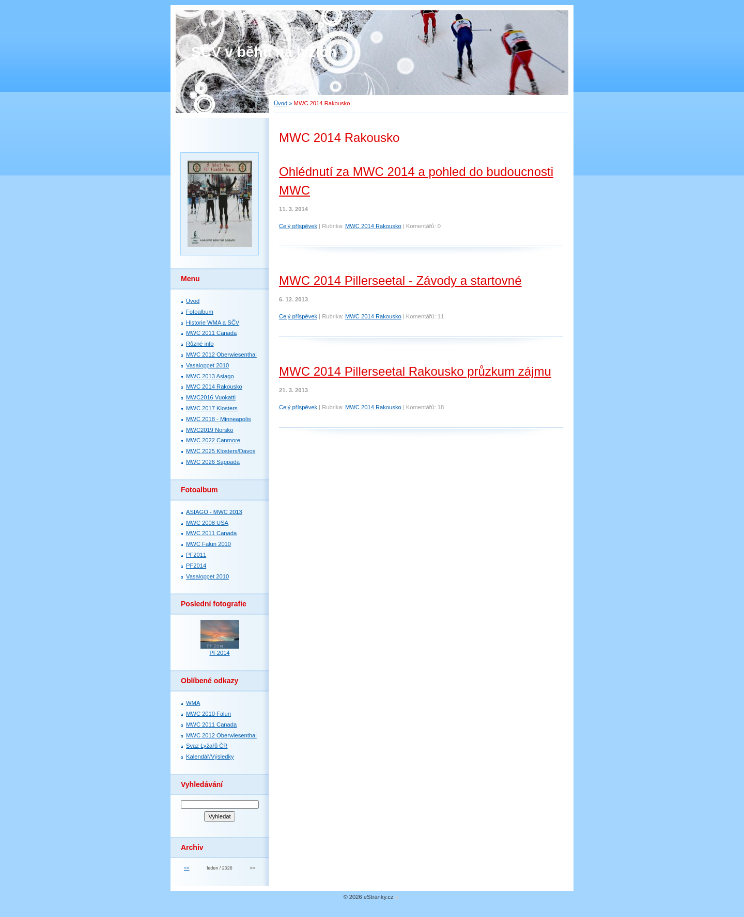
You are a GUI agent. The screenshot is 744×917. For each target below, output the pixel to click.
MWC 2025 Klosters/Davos (220, 451)
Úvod (280, 103)
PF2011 (196, 555)
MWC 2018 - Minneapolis (218, 419)
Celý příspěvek (298, 226)
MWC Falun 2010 (208, 544)
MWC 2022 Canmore (213, 440)
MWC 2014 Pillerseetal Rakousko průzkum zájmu (415, 371)
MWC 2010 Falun (208, 714)
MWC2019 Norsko (209, 430)
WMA (193, 703)
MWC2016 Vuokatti (211, 397)
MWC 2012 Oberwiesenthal (221, 354)
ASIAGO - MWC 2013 (214, 512)
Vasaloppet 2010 (207, 365)
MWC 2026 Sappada (213, 462)
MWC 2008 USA (207, 523)
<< (186, 868)
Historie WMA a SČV (212, 322)
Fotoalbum (199, 312)
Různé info (200, 344)
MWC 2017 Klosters (211, 408)
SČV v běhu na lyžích (264, 52)
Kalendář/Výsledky (210, 756)
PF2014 (196, 565)
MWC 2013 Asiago (210, 376)
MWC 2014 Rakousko (373, 226)
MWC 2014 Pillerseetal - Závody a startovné (400, 280)
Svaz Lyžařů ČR (206, 746)
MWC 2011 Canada (211, 333)
